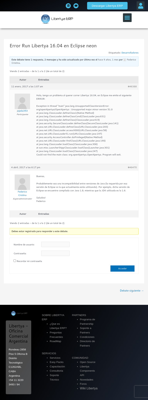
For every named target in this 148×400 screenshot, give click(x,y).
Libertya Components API (87, 371)
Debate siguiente (132, 290)
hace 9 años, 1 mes (108, 59)
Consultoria (56, 370)
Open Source (88, 362)
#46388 (132, 86)
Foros (83, 383)
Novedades (86, 379)
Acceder (122, 268)
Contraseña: (19, 253)
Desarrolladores (130, 52)
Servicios (55, 357)
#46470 (132, 167)
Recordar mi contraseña (29, 261)
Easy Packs (56, 362)
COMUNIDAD (80, 357)
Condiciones (87, 337)
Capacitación (57, 366)
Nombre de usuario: (23, 244)
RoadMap (55, 341)
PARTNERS (79, 315)
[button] (141, 5)
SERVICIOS (49, 353)
